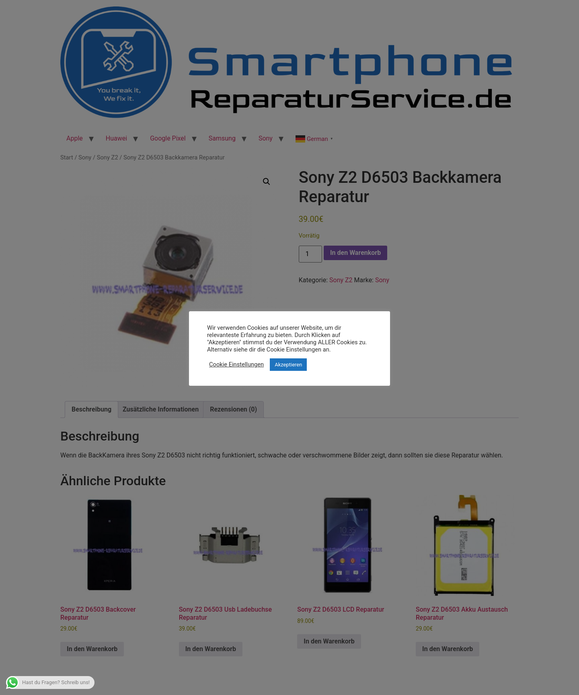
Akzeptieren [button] (288, 365)
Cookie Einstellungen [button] (236, 364)
